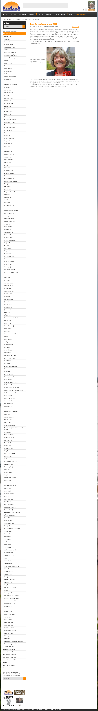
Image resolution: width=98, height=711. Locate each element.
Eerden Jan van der (9, 178)
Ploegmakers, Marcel (10, 477)
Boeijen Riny (7, 90)
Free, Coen (7, 194)
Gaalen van (7, 202)
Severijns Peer (8, 526)
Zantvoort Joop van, (9, 646)
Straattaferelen (80, 14)
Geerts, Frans (7, 208)
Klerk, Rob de (7, 328)
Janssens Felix (8, 307)
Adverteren (58, 709)
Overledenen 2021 (8, 652)
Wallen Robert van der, (10, 630)
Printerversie (75, 27)
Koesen (6, 336)
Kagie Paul (7, 312)
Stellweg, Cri (7, 536)
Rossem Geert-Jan (9, 510)
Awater (6, 60)
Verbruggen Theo (9, 593)
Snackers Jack (7, 531)
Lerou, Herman (8, 379)
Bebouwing (22, 14)
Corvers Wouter (8, 160)
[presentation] (14, 683)
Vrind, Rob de (8, 620)
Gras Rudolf (7, 235)
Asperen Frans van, (9, 58)
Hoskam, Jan (7, 288)
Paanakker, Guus (8, 464)
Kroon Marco (7, 347)
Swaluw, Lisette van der (10, 550)
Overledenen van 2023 (9, 660)
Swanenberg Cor (8, 553)
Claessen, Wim (8, 157)
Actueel (5, 14)
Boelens (6, 95)
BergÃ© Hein (7, 79)
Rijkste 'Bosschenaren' (9, 665)
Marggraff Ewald (8, 403)
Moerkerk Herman (9, 435)
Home (4, 19)
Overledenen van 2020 (9, 657)
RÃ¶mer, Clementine (9, 515)
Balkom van (7, 66)
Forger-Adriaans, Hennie (11, 192)
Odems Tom (7, 445)
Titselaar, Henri (8, 574)
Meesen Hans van (9, 417)
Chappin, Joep (8, 152)
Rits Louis (6, 496)
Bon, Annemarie (8, 103)
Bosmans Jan (7, 114)
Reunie (5, 662)
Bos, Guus (7, 109)
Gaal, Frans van (8, 200)
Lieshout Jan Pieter (9, 385)
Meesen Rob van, (8, 420)
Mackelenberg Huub (9, 398)
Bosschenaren (18, 19)
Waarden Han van (9, 628)
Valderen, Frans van (9, 579)
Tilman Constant (8, 569)
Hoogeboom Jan (8, 286)
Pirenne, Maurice (8, 472)
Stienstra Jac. (7, 539)
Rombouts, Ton (8, 499)
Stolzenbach (7, 544)
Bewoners (32, 14)
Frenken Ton (7, 197)
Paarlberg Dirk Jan (9, 467)
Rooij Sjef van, (8, 502)
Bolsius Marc (7, 101)
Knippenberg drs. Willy (10, 334)
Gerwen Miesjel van (9, 221)
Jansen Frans (7, 302)
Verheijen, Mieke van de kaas (12, 598)
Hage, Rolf (7, 251)
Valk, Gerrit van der (9, 582)
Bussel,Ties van (8, 143)
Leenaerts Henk (8, 374)
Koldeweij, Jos (8, 339)
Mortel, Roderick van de (10, 443)
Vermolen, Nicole (9, 609)
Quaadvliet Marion (9, 483)
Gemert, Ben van (8, 216)
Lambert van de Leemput (11, 366)
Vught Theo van (8, 622)
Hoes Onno (7, 277)
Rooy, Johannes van (9, 504)
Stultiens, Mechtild (9, 547)
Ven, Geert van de (9, 585)
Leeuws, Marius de (9, 377)
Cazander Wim (8, 149)
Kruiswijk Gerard (8, 350)
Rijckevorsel (7, 491)
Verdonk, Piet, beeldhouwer (11, 595)
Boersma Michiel (8, 98)
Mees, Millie (7, 414)
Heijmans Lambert (9, 261)
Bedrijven (49, 14)
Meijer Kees (7, 422)
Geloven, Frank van (9, 213)
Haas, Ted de (7, 248)
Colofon (33, 709)
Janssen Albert (8, 304)
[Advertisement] (45, 5)
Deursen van (7, 162)
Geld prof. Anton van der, (11, 210)
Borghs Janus (7, 106)
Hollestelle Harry (8, 283)
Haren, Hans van (8, 259)
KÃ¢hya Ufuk (7, 315)
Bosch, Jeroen (8, 111)
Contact (45, 709)
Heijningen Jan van (9, 267)
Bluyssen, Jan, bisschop (10, 84)
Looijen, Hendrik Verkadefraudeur (13, 390)
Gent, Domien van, (9, 219)
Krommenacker (8, 344)
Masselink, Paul (8, 406)
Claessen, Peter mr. (9, 154)
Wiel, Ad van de (8, 633)
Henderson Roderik (9, 269)
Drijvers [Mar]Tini (9, 173)
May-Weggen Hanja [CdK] (11, 412)
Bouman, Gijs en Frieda (10, 119)
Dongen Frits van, (9, 170)
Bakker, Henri (8, 63)
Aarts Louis (7, 39)
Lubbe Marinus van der (10, 393)
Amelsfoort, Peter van (10, 52)
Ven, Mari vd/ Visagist (10, 587)
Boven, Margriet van (9, 122)
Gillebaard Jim (8, 227)
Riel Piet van (7, 488)
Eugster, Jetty (7, 189)
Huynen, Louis (8, 294)
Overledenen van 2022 (10, 461)
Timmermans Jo (8, 571)
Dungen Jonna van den (10, 176)
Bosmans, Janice (8, 117)
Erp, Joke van (7, 186)
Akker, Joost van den (9, 47)
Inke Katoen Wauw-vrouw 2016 (30, 19)
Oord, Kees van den (9, 453)
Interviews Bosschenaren (10, 649)
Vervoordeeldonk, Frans (10, 614)
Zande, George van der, (10, 644)
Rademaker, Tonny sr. (10, 486)
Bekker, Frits (7, 74)
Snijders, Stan (7, 534)
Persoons (6, 469)
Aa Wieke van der (9, 36)
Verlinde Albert (8, 606)
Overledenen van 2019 (9, 654)
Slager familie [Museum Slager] (12, 528)
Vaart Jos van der (8, 577)
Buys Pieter (7, 146)
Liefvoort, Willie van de (10, 382)
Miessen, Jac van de (9, 425)
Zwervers (5, 668)
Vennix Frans (7, 590)
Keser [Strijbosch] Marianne (11, 326)
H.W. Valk (6, 245)
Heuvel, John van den (10, 275)
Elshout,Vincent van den (10, 181)
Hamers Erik (7, 253)
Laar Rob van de (8, 361)
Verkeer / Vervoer (60, 14)
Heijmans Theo (8, 264)
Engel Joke (7, 184)
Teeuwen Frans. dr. (9, 555)
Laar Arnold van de (9, 358)
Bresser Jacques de (9, 127)
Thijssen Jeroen (8, 563)
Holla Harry (7, 280)
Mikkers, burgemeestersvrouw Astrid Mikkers (14, 428)
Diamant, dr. (7, 165)
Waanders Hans (8, 625)
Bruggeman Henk (9, 138)
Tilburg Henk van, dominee (11, 566)
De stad (13, 14)
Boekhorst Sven (8, 93)
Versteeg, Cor (8, 611)
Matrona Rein (7, 409)
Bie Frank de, (7, 82)
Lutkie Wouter (8, 395)
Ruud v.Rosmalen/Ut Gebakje (12, 512)
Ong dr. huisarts (8, 451)
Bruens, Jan (7, 135)
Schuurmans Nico (9, 523)
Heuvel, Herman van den (11, 272)
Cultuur (40, 14)
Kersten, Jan (7, 320)
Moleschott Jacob (9, 437)
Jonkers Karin (7, 310)
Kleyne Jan (7, 331)
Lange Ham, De (8, 371)
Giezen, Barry (8, 224)
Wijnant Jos (7, 636)
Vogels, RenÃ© (8, 617)
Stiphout (6, 542)
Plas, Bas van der (8, 475)
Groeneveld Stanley (9, 240)
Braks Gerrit (7, 125)
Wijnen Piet (7, 638)
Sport (71, 14)
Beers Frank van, (8, 71)
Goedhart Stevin (8, 232)
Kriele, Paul (7, 342)
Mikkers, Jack (7, 432)
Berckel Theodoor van (10, 76)
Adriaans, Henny (8, 44)
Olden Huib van (8, 448)
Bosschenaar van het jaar (10, 31)
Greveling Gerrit (8, 237)
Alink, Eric (6, 50)
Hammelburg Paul (9, 256)
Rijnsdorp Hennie (9, 494)
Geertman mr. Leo (9, 205)
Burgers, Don (7, 141)
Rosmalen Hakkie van (10, 507)
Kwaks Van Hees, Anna (10, 355)
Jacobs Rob (7, 296)
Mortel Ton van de (9, 440)
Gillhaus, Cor (7, 229)
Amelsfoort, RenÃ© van (10, 55)
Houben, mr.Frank (9, 291)
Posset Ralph (7, 480)
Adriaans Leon (8, 42)
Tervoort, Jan (7, 561)
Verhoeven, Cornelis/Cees (11, 601)
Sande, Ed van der (9, 518)
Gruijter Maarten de (9, 243)
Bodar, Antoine (8, 87)
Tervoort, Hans (8, 558)
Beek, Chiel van (8, 68)
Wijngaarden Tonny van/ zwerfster (13, 641)
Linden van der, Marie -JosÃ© (12, 387)
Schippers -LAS (8, 520)
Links (28, 709)
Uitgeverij (51, 709)
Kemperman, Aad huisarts (11, 318)
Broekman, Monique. (10, 133)
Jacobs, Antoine (8, 299)
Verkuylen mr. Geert (9, 603)
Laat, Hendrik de (8, 363)
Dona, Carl (7, 168)
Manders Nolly (8, 401)
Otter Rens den (8, 456)
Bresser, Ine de (8, 130)
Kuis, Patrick (7, 353)
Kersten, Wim (7, 323)
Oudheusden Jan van (10, 459)
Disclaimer (39, 709)
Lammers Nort (8, 369)
